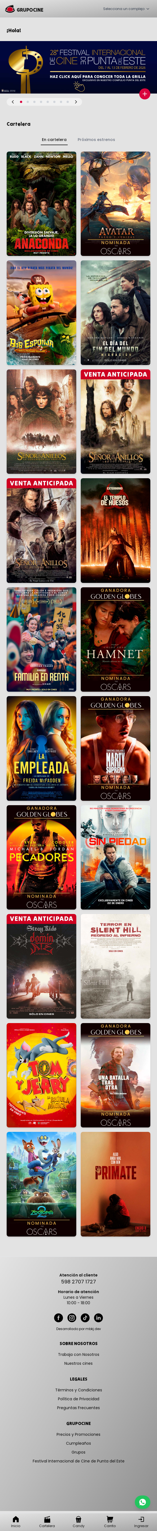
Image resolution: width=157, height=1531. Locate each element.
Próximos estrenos (96, 139)
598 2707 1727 (78, 1281)
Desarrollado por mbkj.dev (78, 1329)
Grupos (78, 1452)
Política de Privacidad (78, 1399)
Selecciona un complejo (126, 8)
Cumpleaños (78, 1443)
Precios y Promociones (78, 1434)
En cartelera (54, 139)
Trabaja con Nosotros (78, 1354)
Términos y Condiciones (78, 1390)
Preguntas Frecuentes (78, 1408)
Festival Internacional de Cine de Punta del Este (79, 1461)
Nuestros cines (78, 1363)
